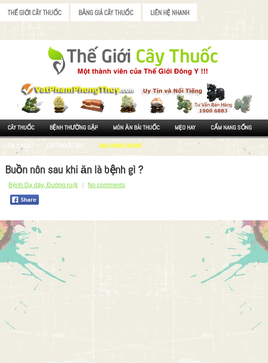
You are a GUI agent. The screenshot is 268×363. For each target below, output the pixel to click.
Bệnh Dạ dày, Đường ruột (43, 185)
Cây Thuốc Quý (65, 146)
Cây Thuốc (21, 128)
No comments (106, 185)
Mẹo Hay (185, 128)
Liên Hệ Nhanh (169, 13)
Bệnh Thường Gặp (73, 128)
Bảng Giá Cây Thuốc (105, 13)
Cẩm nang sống (230, 128)
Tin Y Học (20, 146)
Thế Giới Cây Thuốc (34, 13)
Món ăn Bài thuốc (136, 128)
